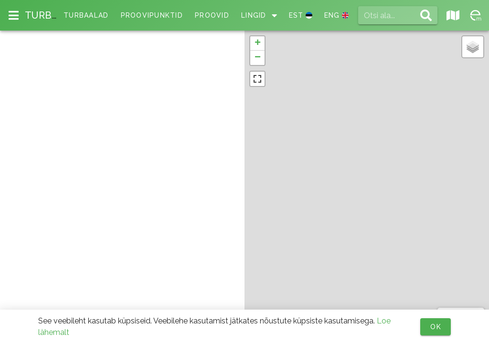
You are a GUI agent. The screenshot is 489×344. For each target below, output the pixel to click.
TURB (41, 15)
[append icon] (426, 15)
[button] (257, 43)
